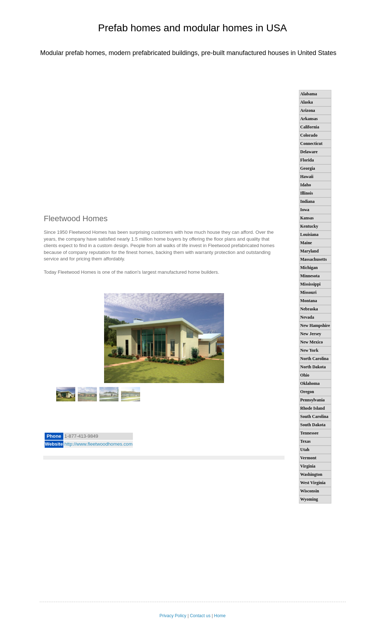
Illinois (306, 193)
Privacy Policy (173, 615)
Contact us (200, 615)
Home (219, 615)
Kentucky (309, 226)
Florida (307, 160)
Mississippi (310, 284)
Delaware (309, 151)
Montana (308, 300)
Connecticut (311, 143)
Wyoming (309, 499)
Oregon (307, 391)
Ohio (304, 375)
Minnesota (310, 275)
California (309, 126)
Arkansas (309, 118)
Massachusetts (313, 259)
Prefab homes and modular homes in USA (192, 27)
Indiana (307, 201)
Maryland (309, 251)
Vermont (308, 457)
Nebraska (309, 308)
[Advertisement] (163, 151)
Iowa (304, 209)
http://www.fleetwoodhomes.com (98, 444)
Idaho (305, 184)
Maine (306, 242)
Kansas (307, 217)
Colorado (309, 135)
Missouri (308, 292)
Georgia (307, 168)
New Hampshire (315, 325)
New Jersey (310, 333)
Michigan (309, 267)
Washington (311, 474)
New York (309, 350)
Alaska (306, 102)
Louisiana (309, 234)
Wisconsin (309, 490)
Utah (304, 449)
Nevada (307, 317)
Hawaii (307, 176)
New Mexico (311, 342)
